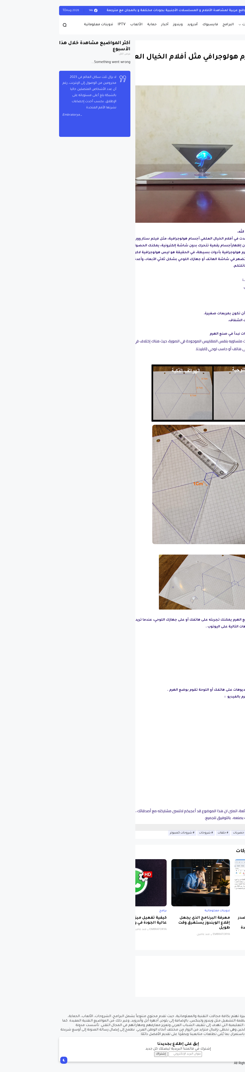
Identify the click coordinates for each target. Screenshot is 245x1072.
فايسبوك (154, 25)
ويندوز (122, 25)
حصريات (193, 25)
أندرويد (137, 25)
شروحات (149, 833)
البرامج (172, 25)
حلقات (166, 833)
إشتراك (105, 1054)
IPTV (66, 25)
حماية (96, 25)
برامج (234, 910)
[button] (233, 128)
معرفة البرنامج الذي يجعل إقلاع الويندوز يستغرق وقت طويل (148, 923)
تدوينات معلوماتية (42, 25)
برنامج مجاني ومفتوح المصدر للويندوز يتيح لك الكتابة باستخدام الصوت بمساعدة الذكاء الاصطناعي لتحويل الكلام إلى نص (210, 928)
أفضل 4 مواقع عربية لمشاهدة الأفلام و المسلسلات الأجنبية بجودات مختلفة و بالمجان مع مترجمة (129, 10)
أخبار (109, 25)
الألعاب (81, 25)
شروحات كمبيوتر (125, 833)
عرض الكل (69, 54)
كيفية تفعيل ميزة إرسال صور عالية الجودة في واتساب (83, 920)
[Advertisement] (138, 827)
